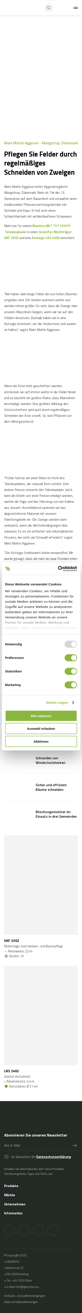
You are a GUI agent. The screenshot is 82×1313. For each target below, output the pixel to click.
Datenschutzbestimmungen (21, 1301)
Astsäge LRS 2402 (46, 237)
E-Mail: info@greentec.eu (22, 1286)
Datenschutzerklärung (53, 1156)
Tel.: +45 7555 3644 (19, 1280)
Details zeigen (57, 702)
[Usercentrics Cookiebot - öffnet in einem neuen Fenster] (58, 569)
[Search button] (48, 7)
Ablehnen (40, 741)
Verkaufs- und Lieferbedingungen (24, 1295)
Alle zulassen (41, 716)
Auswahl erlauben (41, 728)
